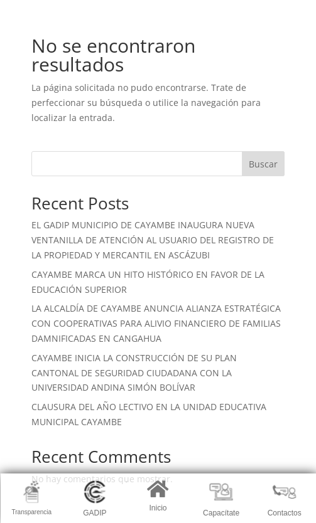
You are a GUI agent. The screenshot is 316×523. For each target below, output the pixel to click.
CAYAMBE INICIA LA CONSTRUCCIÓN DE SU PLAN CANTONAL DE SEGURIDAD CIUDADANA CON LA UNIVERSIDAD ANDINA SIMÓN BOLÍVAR (134, 373)
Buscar (263, 164)
